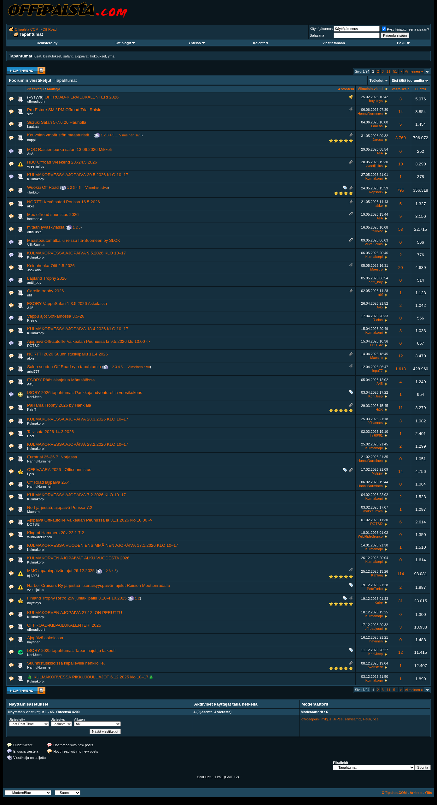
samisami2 (353, 719)
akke (30, 206)
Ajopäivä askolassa (45, 637)
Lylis (30, 474)
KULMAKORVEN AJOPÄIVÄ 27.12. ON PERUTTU (74, 612)
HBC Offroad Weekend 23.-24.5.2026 (62, 162)
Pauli (367, 719)
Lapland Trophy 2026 (47, 278)
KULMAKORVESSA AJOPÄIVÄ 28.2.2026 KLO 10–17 (77, 444)
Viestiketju (35, 89)
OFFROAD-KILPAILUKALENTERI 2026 (82, 97)
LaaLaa (33, 126)
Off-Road (49, 29)
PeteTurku (375, 589)
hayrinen (33, 642)
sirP (30, 114)
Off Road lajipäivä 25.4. (49, 482)
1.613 (400, 369)
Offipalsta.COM (26, 29)
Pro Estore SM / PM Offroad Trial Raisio (64, 109)
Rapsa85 (376, 192)
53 (400, 229)
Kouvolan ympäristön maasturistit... (59, 135)
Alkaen (79, 719)
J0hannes (375, 423)
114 (400, 573)
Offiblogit (125, 43)
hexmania (34, 219)
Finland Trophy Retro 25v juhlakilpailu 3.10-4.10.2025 (77, 598)
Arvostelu (346, 89)
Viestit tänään (334, 43)
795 (400, 190)
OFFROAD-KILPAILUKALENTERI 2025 (64, 625)
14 (400, 111)
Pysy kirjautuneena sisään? (405, 29)
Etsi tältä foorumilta (408, 80)
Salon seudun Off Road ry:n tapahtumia (64, 366)
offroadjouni (36, 101)
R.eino (32, 320)
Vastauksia (401, 89)
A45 (30, 308)
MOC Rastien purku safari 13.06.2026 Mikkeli (69, 149)
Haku (403, 43)
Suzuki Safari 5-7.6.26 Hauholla (56, 122)
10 (400, 164)
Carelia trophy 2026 (45, 291)
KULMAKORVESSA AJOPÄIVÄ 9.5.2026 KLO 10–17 (76, 253)
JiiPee (338, 719)
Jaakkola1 (35, 270)
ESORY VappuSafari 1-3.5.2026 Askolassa (67, 303)
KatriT (31, 409)
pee (375, 719)
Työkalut (376, 80)
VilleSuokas (36, 245)
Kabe (379, 602)
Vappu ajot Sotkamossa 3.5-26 (55, 316)
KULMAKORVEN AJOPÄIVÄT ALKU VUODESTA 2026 (78, 558)
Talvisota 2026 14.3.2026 (50, 431)
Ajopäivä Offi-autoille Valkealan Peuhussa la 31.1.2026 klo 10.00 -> (89, 520)
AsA (30, 154)
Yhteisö (196, 43)
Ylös (428, 793)
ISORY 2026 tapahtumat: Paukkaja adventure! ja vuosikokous (84, 392)
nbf (29, 295)
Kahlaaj (377, 575)
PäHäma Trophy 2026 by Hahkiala (59, 405)
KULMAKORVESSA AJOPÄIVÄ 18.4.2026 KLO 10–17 (77, 328)
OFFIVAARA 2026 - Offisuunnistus (59, 469)
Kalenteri (260, 43)
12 (400, 356)
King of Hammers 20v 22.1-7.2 (55, 532)
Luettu (420, 89)
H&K (379, 409)
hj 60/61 (376, 435)
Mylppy (377, 473)
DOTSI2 (33, 346)
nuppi (31, 140)
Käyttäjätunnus (321, 29)
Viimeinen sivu (130, 135)
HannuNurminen (370, 113)
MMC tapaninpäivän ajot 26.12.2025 (61, 570)
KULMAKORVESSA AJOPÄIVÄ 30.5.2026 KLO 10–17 (77, 174)
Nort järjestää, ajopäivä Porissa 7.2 (59, 507)
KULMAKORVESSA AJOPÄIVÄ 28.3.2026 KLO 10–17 (77, 419)
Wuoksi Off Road (43, 187)
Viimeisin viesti (370, 89)
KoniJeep (34, 397)
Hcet (30, 436)
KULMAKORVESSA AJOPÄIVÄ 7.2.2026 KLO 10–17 (76, 494)
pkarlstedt (375, 667)
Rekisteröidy (47, 43)
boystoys (375, 101)
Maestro (376, 269)
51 (395, 71)
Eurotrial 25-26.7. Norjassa (52, 457)
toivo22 (376, 231)
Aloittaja (53, 89)
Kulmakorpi (35, 179)
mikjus (326, 719)
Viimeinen (414, 71)
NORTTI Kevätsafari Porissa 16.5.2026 (63, 202)
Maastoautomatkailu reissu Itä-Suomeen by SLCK (73, 240)
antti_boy (34, 282)
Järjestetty (17, 719)
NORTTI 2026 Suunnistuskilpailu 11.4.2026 (67, 354)
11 (388, 71)
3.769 (400, 137)
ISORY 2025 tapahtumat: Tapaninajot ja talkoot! (71, 650)
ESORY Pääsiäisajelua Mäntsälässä (61, 380)
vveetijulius (35, 166)
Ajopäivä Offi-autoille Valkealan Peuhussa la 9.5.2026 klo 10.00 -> (88, 341)
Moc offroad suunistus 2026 (53, 214)
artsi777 (33, 371)
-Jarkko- (33, 192)
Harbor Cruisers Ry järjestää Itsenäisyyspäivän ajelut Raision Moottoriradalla (98, 585)
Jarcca (377, 139)
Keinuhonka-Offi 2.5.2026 (51, 265)
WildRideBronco (39, 537)
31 (400, 601)
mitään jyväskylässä (46, 227)
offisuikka (34, 232)
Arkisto (416, 793)
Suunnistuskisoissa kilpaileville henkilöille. (66, 663)
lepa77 (377, 371)
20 (400, 267)
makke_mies (373, 511)
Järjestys (58, 719)
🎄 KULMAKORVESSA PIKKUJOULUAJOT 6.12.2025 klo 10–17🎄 (90, 677)
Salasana (317, 35)
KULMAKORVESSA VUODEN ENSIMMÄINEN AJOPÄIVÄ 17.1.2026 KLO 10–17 (102, 545)
